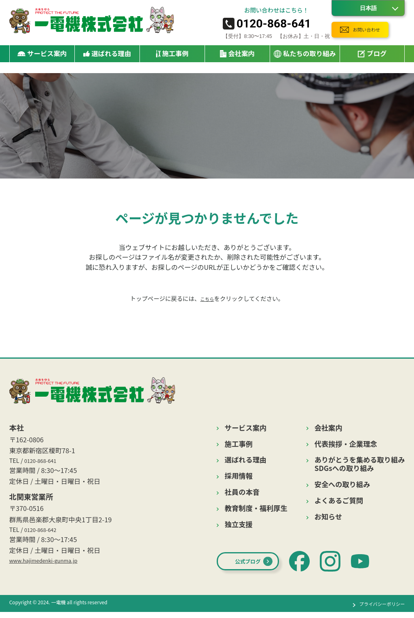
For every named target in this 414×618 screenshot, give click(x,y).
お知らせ (328, 517)
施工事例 (172, 57)
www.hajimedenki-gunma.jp (53, 565)
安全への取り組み (342, 484)
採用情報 (239, 476)
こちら (207, 298)
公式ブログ (256, 566)
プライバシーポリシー (375, 610)
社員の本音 (242, 492)
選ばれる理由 (107, 57)
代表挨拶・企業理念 (346, 444)
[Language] (368, 8)
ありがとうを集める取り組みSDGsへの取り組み (360, 464)
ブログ (372, 57)
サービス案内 (245, 428)
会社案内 (328, 428)
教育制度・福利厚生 (256, 508)
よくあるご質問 (339, 500)
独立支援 (239, 524)
